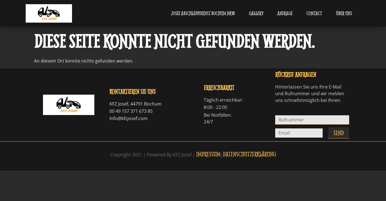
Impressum (208, 154)
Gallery (256, 13)
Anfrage (285, 13)
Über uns (344, 13)
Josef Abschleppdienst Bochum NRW (203, 13)
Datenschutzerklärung (249, 154)
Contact (314, 13)
